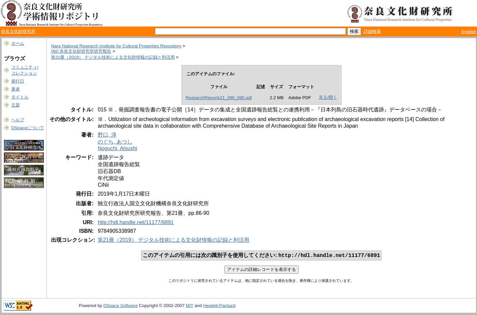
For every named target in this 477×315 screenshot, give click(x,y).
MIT (189, 306)
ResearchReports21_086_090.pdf (219, 97)
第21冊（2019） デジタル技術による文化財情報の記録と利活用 (112, 57)
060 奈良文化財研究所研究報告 (81, 51)
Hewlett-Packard (219, 306)
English (468, 31)
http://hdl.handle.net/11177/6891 (136, 222)
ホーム (17, 43)
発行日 (17, 81)
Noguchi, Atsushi (117, 148)
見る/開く (328, 97)
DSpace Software (120, 306)
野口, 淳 (107, 135)
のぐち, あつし (115, 142)
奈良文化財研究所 (18, 31)
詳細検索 (372, 31)
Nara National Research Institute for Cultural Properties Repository (116, 45)
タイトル (19, 96)
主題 (15, 104)
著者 (15, 89)
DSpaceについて (27, 127)
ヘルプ (17, 119)
